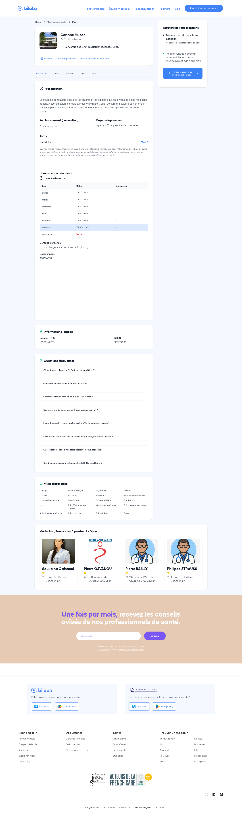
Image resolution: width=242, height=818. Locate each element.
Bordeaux (199, 744)
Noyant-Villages (75, 490)
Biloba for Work (27, 755)
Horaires (70, 73)
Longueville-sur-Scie (49, 500)
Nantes (198, 738)
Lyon (42, 505)
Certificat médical (76, 738)
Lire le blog (25, 761)
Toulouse (165, 755)
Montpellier (200, 761)
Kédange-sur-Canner (106, 505)
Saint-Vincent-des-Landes (77, 506)
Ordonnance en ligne (77, 749)
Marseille (165, 749)
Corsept (43, 490)
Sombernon (129, 500)
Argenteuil (101, 490)
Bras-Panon (73, 500)
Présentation (42, 73)
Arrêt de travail (74, 744)
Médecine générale (56, 22)
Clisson (127, 490)
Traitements (119, 749)
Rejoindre (24, 749)
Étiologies (118, 755)
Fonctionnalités (27, 738)
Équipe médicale (28, 744)
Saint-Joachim (74, 513)
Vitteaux (100, 495)
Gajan (127, 513)
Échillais (43, 495)
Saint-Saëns (102, 513)
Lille (196, 749)
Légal (83, 73)
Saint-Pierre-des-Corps (51, 513)
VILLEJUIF (72, 495)
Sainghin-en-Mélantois (135, 505)
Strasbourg (200, 755)
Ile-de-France (167, 738)
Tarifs (56, 73)
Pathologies (119, 738)
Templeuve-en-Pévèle (134, 495)
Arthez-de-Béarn (104, 500)
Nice (162, 761)
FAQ (94, 73)
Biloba (38, 22)
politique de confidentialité (131, 649)
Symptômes (119, 744)
